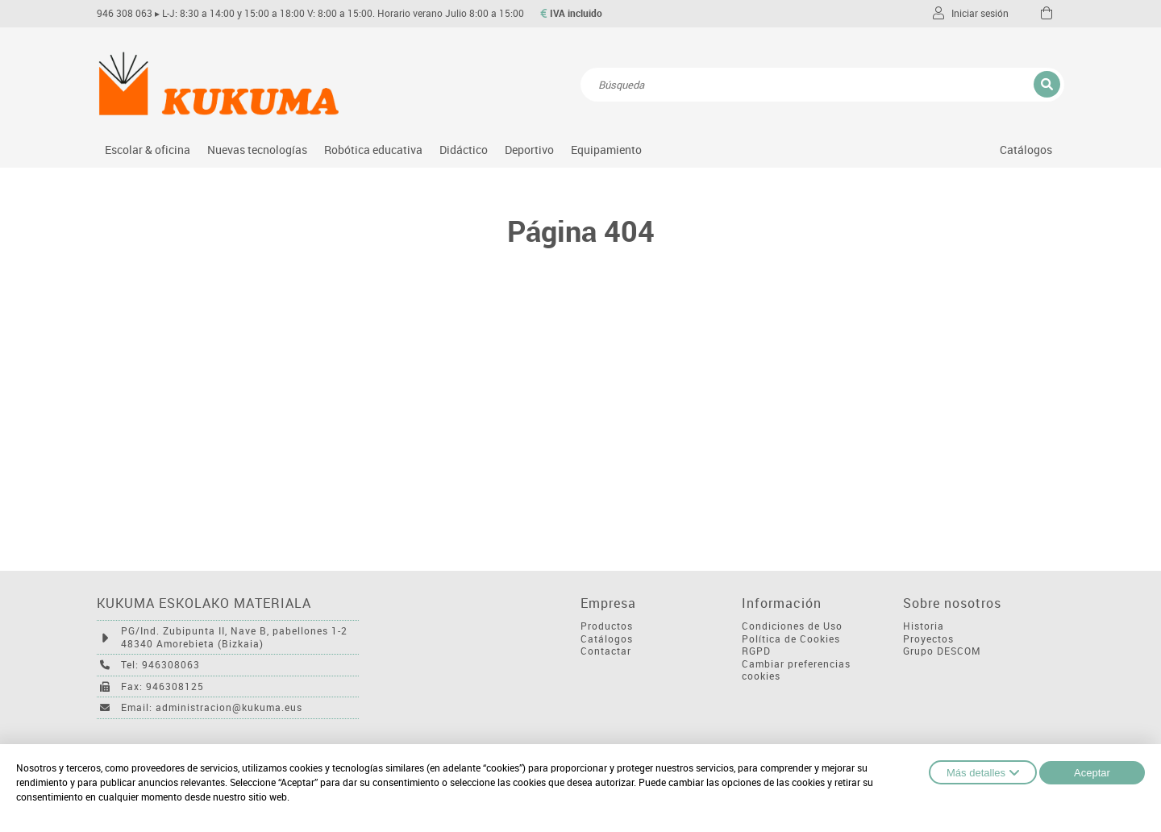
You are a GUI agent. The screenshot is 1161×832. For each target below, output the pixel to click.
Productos (606, 626)
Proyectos (928, 639)
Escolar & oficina (147, 149)
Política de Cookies (791, 639)
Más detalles (983, 772)
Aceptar (1092, 773)
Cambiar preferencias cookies (796, 670)
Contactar (605, 651)
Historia (923, 626)
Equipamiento (606, 149)
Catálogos (1026, 149)
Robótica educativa (373, 149)
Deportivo (529, 149)
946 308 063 (124, 13)
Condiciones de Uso (792, 626)
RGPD (756, 651)
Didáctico (463, 149)
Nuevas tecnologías (257, 149)
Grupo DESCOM (942, 651)
